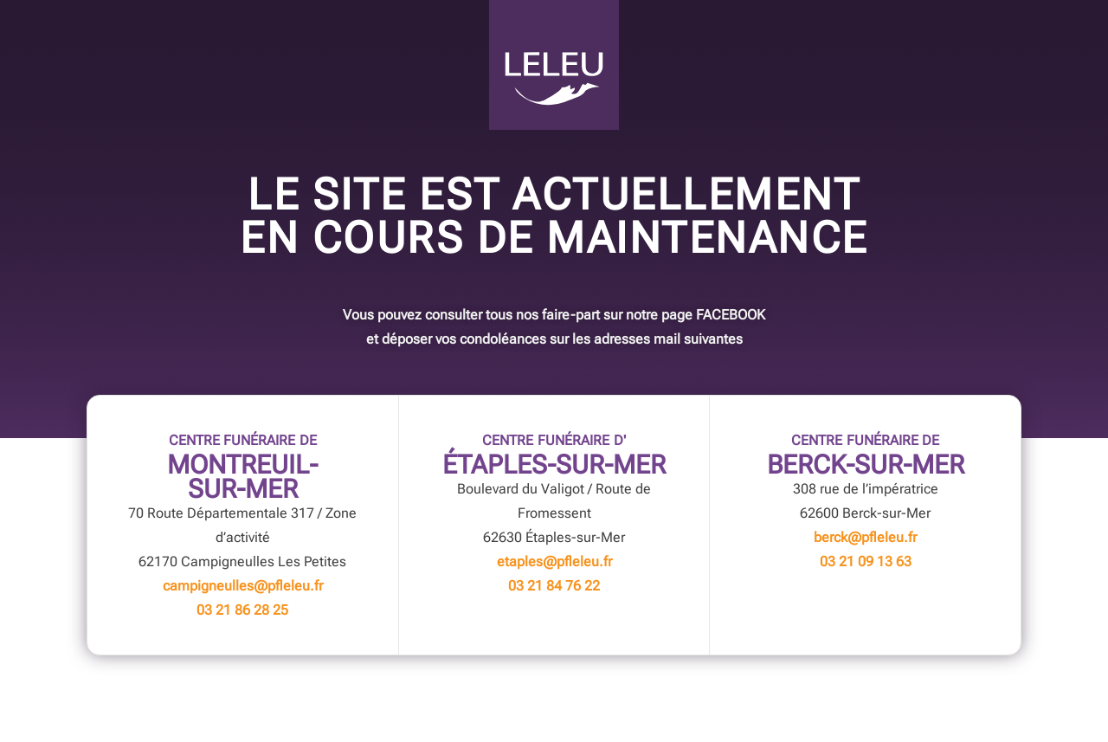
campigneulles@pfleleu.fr (243, 585)
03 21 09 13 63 (866, 561)
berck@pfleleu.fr (865, 537)
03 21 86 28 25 (242, 610)
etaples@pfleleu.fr (554, 561)
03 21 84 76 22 (554, 585)
